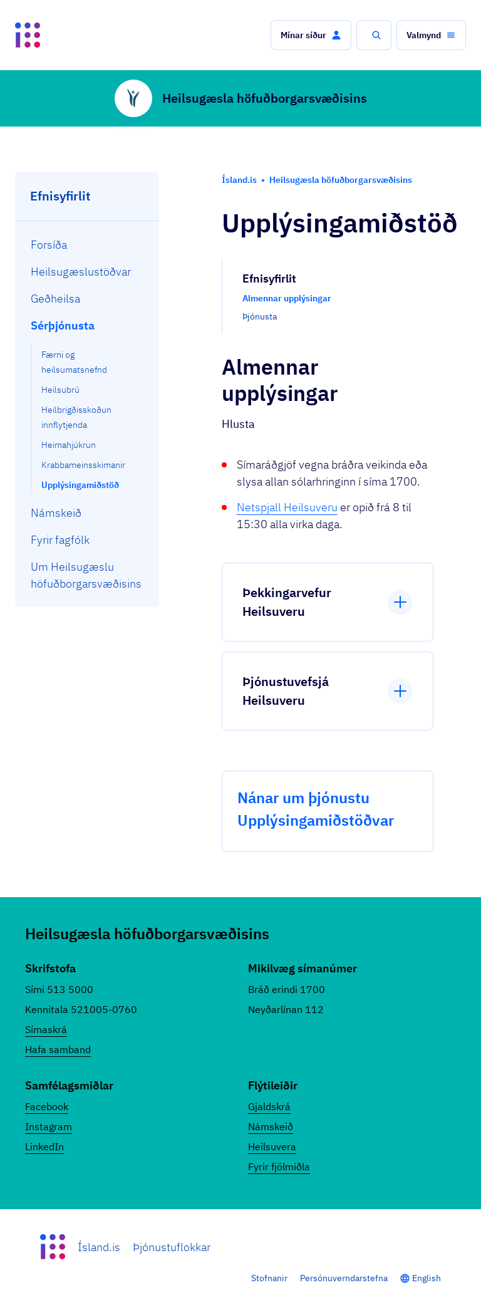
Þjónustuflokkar (171, 1247)
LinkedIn (44, 1146)
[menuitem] (87, 244)
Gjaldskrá (269, 1106)
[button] (311, 35)
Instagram (48, 1126)
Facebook (46, 1106)
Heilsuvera (272, 1146)
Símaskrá (46, 1029)
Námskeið (270, 1126)
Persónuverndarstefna (344, 1278)
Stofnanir (269, 1278)
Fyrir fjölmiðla (279, 1166)
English (426, 1278)
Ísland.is (99, 1247)
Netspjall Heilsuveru (287, 507)
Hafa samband (58, 1049)
